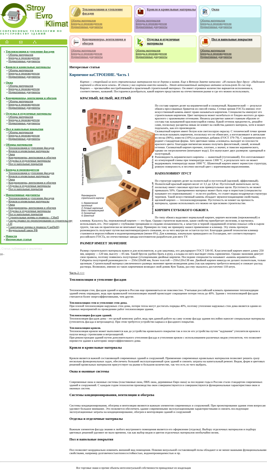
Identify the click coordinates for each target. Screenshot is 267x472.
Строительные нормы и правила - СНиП (34, 217)
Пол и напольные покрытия (24, 129)
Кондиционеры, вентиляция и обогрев (31, 98)
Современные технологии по (31, 31)
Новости (11, 236)
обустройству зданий (23, 33)
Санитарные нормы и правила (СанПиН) (34, 227)
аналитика (35, 248)
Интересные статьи (19, 239)
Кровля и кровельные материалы (28, 66)
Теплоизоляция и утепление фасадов (30, 51)
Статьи (6, 248)
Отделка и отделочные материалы (29, 113)
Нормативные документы (24, 61)
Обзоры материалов (21, 54)
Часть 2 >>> (76, 272)
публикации (19, 248)
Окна (9, 82)
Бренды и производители (24, 57)
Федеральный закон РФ (23, 230)
